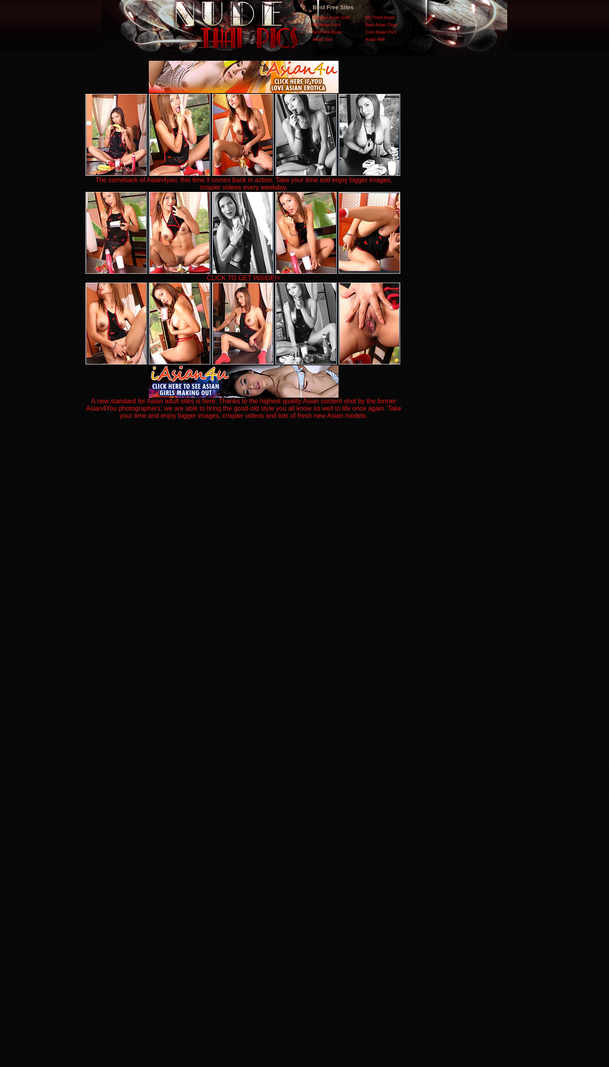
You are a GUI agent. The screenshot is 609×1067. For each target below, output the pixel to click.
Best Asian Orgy (381, 24)
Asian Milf (375, 39)
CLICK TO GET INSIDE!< (244, 278)
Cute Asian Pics (381, 32)
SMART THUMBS (319, 905)
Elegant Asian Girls (331, 17)
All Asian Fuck (327, 24)
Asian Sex (323, 39)
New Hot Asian (327, 32)
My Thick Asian (380, 17)
